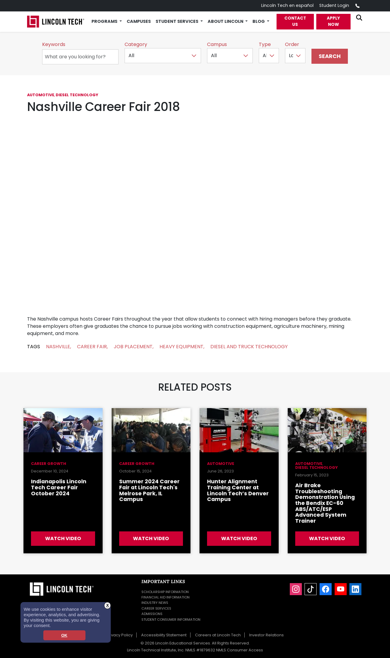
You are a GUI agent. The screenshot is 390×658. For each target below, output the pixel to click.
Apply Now (333, 21)
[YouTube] (341, 589)
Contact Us (295, 21)
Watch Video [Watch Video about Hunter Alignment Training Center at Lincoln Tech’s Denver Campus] (239, 538)
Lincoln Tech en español (287, 5)
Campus (217, 44)
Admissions (151, 613)
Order (292, 44)
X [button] (107, 605)
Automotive (40, 94)
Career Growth (48, 463)
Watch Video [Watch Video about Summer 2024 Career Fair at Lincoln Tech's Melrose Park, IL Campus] (151, 538)
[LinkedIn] (355, 589)
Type (265, 44)
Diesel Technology (77, 94)
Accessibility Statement (164, 635)
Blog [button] (259, 21)
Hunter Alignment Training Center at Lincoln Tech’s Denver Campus (238, 490)
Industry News (154, 602)
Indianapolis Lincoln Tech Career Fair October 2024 (58, 487)
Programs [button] (104, 21)
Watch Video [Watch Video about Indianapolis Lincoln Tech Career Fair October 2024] (63, 538)
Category (136, 44)
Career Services (156, 608)
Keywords (53, 44)
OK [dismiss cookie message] (64, 635)
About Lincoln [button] (226, 21)
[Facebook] (326, 589)
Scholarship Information (165, 591)
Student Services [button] (177, 21)
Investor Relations (266, 635)
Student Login (334, 5)
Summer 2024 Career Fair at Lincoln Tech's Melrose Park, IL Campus (149, 490)
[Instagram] (296, 589)
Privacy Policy (119, 635)
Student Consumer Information (170, 619)
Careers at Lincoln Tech (218, 635)
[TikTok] (311, 589)
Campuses (139, 21)
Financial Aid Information (165, 597)
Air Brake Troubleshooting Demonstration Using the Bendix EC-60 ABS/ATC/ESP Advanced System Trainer (325, 503)
